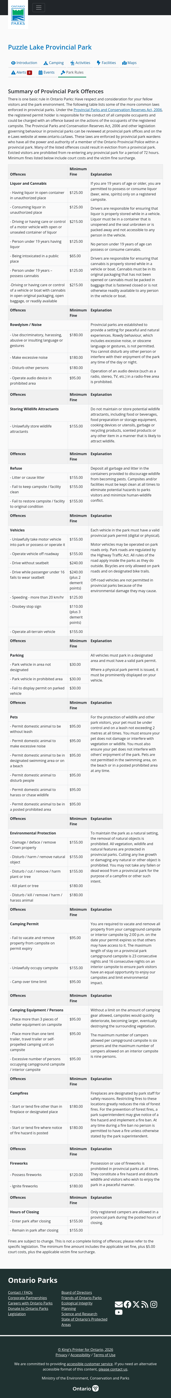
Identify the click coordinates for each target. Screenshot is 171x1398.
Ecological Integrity (76, 1303)
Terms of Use (104, 1354)
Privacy (61, 1354)
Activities (80, 62)
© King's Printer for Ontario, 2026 (85, 1349)
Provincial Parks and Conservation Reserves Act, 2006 (118, 109)
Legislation (17, 1313)
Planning (68, 1308)
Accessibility (80, 1354)
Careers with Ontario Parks (30, 1303)
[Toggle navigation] (39, 7)
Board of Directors (76, 1292)
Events (46, 72)
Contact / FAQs (20, 1292)
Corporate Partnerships (27, 1297)
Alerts (21, 72)
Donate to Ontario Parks (28, 1308)
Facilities (106, 62)
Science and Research (79, 1313)
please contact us (113, 1369)
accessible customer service (90, 1363)
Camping (53, 62)
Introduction (24, 62)
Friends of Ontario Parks (81, 1297)
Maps (129, 62)
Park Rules (72, 72)
